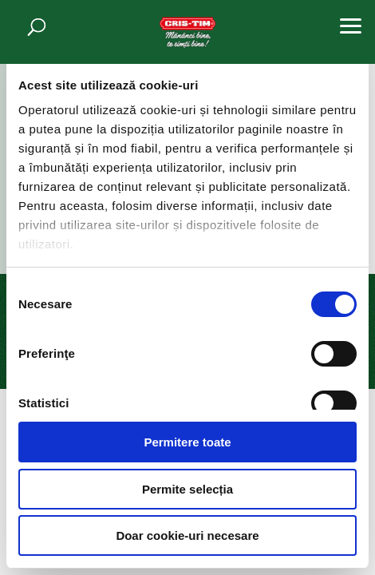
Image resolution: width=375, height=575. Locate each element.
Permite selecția (187, 489)
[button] (351, 24)
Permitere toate (187, 442)
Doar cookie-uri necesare (187, 535)
